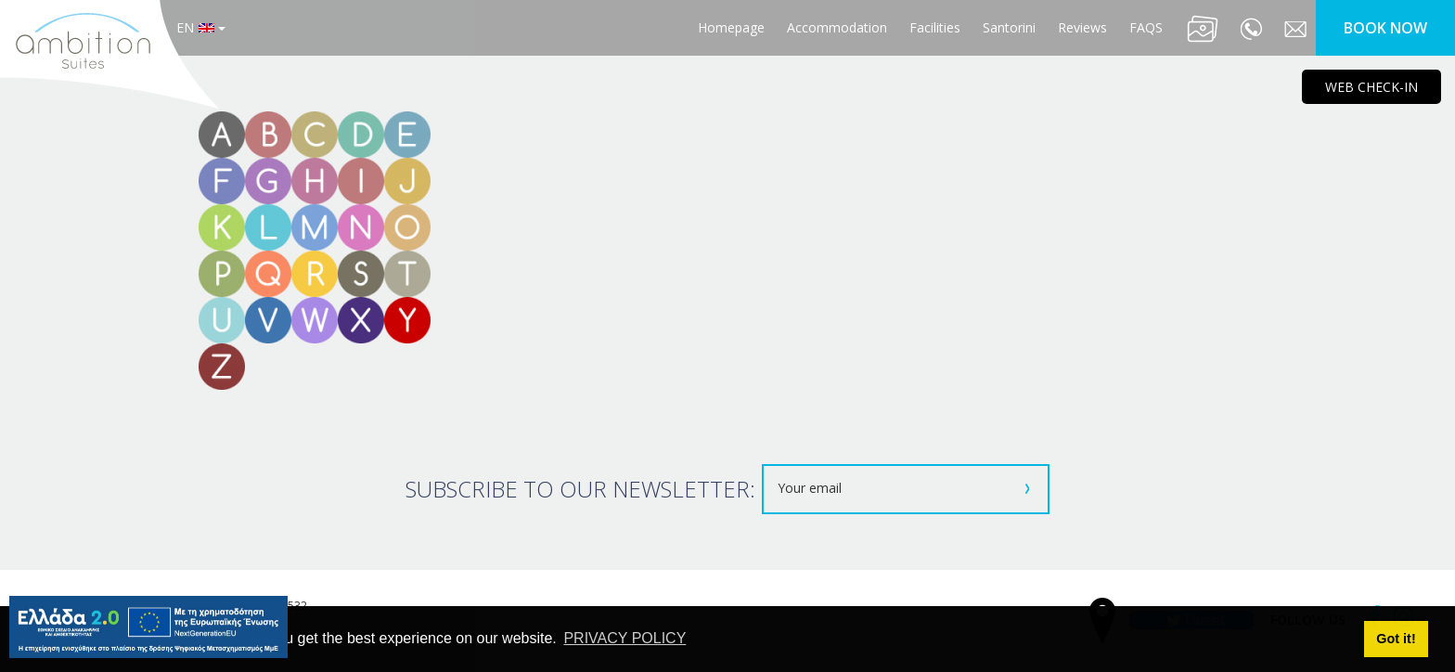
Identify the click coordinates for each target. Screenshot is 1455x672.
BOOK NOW (1385, 28)
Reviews (1082, 27)
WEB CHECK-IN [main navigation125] (1371, 87)
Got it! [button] (1395, 638)
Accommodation (837, 27)
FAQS (1146, 27)
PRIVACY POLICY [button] (624, 638)
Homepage (731, 27)
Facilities (934, 27)
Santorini (1009, 27)
